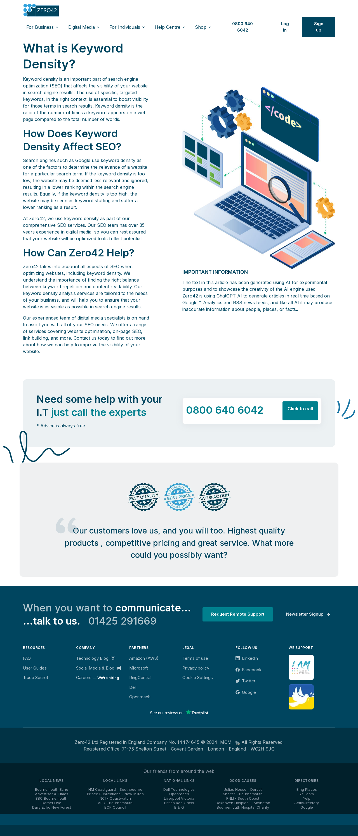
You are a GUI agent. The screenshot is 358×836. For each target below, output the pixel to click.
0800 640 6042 (242, 27)
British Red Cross (179, 803)
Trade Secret (35, 677)
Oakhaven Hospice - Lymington (242, 803)
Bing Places (306, 789)
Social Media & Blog (98, 668)
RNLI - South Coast (242, 798)
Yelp (306, 798)
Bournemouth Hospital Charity (243, 807)
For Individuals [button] (124, 27)
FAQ (27, 658)
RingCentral (140, 677)
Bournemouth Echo (51, 789)
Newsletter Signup (304, 614)
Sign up (318, 27)
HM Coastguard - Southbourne (115, 789)
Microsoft (138, 668)
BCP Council (115, 807)
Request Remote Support (237, 614)
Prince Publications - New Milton (115, 794)
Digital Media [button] (81, 27)
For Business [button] (40, 27)
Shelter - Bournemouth (243, 794)
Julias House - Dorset (243, 789)
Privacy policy (195, 668)
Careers (83, 677)
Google (306, 807)
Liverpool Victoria (179, 798)
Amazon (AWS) (144, 658)
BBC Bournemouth (51, 798)
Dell (132, 687)
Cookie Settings (197, 677)
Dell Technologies (179, 789)
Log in (285, 27)
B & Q (179, 807)
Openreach (139, 696)
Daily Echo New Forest (51, 807)
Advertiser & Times (51, 794)
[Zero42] (41, 10)
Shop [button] (200, 27)
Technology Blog (95, 658)
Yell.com (306, 794)
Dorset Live (51, 803)
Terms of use (195, 658)
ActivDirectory (306, 803)
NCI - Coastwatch (115, 798)
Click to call (300, 408)
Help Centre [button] (167, 27)
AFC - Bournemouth (115, 803)
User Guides (35, 668)
